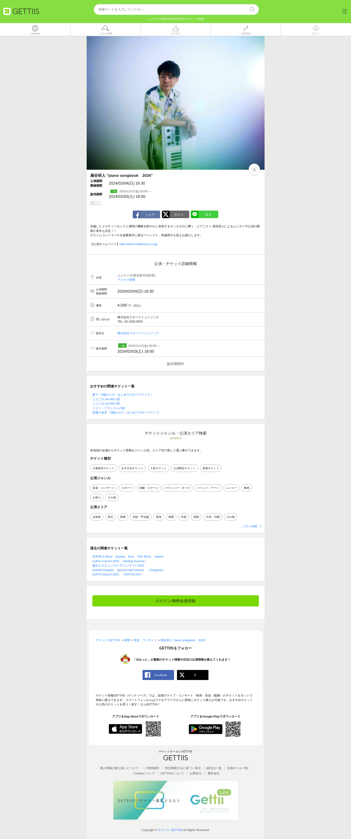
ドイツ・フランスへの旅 (108, 408)
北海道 (97, 517)
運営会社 (213, 773)
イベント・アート (208, 488)
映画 (246, 488)
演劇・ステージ (149, 488)
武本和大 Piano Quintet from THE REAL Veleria (128, 556)
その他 (112, 497)
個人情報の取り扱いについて (119, 768)
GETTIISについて (172, 773)
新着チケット (211, 468)
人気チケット (158, 468)
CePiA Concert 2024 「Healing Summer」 (120, 561)
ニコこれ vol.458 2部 (106, 403)
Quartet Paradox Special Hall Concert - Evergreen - (128, 570)
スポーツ (126, 488)
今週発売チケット (103, 468)
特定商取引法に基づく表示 (183, 768)
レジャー (231, 488)
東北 (110, 517)
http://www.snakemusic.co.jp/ (139, 244)
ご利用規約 (151, 768)
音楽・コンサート (103, 488)
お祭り (97, 497)
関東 (123, 517)
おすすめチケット (132, 468)
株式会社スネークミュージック (138, 333)
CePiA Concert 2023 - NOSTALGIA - (117, 574)
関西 (171, 517)
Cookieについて (144, 773)
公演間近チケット (184, 468)
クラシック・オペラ (177, 488)
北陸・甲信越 (141, 517)
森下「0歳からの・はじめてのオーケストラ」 (122, 394)
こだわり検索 (249, 526)
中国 (183, 517)
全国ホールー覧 (237, 768)
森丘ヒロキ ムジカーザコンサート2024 (118, 565)
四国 (196, 517)
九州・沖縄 (213, 517)
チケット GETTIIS (170, 830)
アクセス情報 (126, 279)
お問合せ (196, 773)
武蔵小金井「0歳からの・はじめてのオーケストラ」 (127, 412)
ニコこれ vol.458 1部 (106, 399)
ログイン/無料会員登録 (175, 601)
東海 (158, 517)
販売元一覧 (214, 768)
